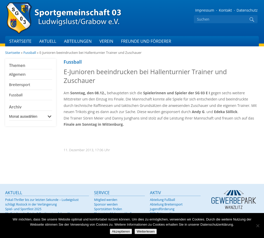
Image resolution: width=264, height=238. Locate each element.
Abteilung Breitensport (166, 204)
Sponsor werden (106, 204)
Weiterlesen (146, 231)
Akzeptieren (121, 231)
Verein (106, 41)
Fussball (29, 52)
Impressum (204, 10)
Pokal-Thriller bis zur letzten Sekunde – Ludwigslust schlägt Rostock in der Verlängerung (42, 202)
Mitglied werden (105, 200)
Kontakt (225, 10)
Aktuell (47, 41)
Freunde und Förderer (146, 41)
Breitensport (19, 84)
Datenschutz (247, 10)
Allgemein (17, 74)
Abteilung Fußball (162, 200)
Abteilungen (78, 41)
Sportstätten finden (108, 209)
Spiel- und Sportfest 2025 (23, 209)
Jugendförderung (162, 209)
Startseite (20, 41)
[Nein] (257, 225)
